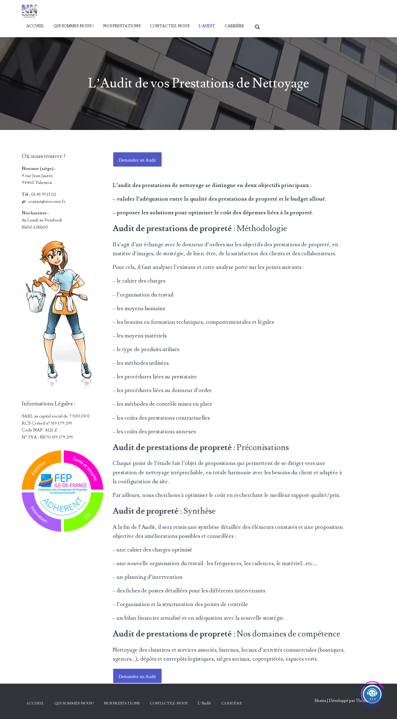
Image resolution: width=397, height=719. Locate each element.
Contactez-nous (170, 26)
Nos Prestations (122, 26)
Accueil (35, 26)
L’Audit (207, 26)
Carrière (234, 26)
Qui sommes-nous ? (73, 26)
